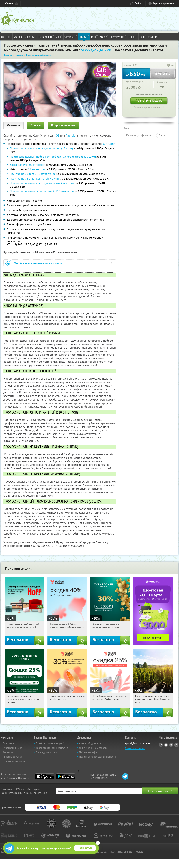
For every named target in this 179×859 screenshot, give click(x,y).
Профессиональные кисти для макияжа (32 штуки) (42, 183)
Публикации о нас (13, 748)
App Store (44, 776)
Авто (59, 36)
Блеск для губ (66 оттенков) (27, 164)
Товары (84, 36)
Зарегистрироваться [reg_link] (163, 3)
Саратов (9, 3)
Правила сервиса (12, 756)
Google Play (65, 776)
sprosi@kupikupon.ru (137, 743)
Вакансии (8, 752)
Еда (9, 36)
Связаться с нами (135, 748)
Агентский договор (90, 743)
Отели (133, 36)
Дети (142, 36)
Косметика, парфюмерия (138, 135)
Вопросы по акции (63, 125)
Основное (13, 125)
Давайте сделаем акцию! (50, 743)
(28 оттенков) (36, 169)
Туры (94, 36)
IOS (57, 135)
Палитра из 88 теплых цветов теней (33, 174)
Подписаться (85, 848)
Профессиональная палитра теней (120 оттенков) (42, 191)
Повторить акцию (149, 101)
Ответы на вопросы (14, 761)
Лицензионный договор (93, 748)
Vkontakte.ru (166, 745)
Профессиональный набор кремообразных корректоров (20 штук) (53, 156)
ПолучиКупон (118, 36)
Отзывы (36, 125)
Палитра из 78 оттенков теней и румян (35, 178)
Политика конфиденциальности (97, 756)
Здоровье (31, 36)
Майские (153, 36)
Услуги (104, 36)
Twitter (171, 745)
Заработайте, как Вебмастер (52, 748)
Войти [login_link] (138, 3)
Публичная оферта (90, 752)
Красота (18, 36)
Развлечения (46, 36)
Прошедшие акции (46, 752)
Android (71, 135)
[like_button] (168, 65)
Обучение (70, 36)
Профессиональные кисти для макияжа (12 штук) (41, 148)
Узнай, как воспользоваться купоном (38, 263)
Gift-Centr (109, 143)
